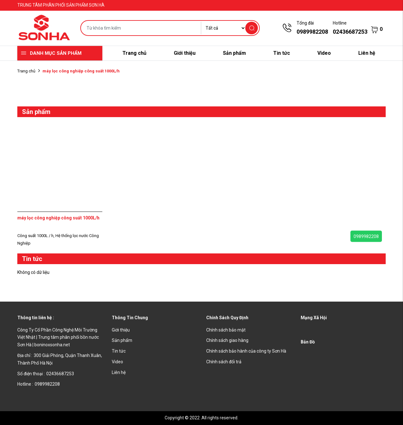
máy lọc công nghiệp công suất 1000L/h (58, 217)
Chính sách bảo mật (226, 329)
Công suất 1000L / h (36, 235)
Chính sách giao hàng (227, 340)
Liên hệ (366, 53)
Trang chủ (134, 53)
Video (324, 53)
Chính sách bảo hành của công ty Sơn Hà (246, 351)
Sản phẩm (234, 53)
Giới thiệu (185, 53)
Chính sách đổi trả (223, 361)
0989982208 (366, 236)
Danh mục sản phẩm (56, 53)
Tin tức (281, 53)
